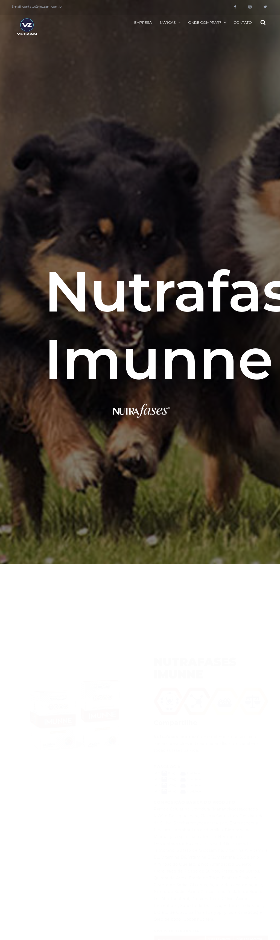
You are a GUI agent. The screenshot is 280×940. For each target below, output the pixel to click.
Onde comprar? (204, 22)
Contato (243, 22)
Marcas (168, 22)
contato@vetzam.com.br (42, 6)
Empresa (143, 22)
